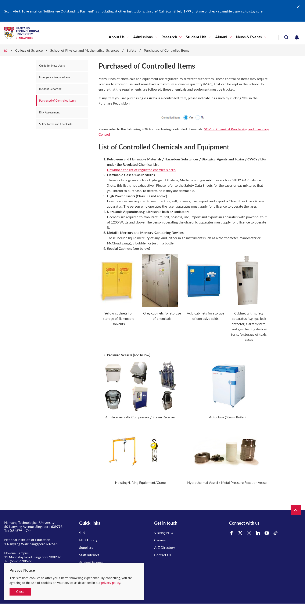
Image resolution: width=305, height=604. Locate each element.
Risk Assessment (49, 112)
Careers (160, 540)
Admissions (143, 37)
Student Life (196, 37)
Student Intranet (91, 562)
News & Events (249, 37)
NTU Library (88, 540)
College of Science (29, 50)
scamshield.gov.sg (231, 11)
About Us (117, 37)
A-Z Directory (164, 547)
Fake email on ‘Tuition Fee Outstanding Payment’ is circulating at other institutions (83, 11)
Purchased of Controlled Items (166, 50)
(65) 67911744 (21, 530)
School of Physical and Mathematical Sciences (84, 50)
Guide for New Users (52, 65)
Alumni (221, 37)
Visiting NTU (163, 533)
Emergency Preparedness (54, 77)
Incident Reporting (50, 89)
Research (169, 37)
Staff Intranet (89, 555)
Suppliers (86, 547)
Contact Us (162, 555)
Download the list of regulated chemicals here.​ (141, 170)
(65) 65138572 (21, 561)
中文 (82, 533)
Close (20, 591)
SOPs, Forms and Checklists (55, 124)
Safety (131, 50)
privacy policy (110, 583)
